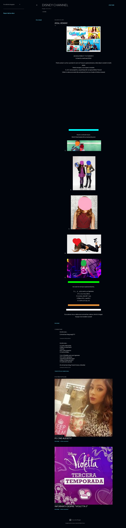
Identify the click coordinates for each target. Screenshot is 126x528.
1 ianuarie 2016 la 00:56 (65, 338)
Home (44, 11)
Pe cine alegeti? (63, 438)
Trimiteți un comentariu (62, 371)
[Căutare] (111, 5)
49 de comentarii (64, 441)
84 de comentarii (64, 509)
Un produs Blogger (75, 520)
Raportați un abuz (9, 13)
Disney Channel (55, 5)
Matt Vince (82, 523)
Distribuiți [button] (39, 20)
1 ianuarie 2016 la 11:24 (65, 367)
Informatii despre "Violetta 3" (71, 506)
